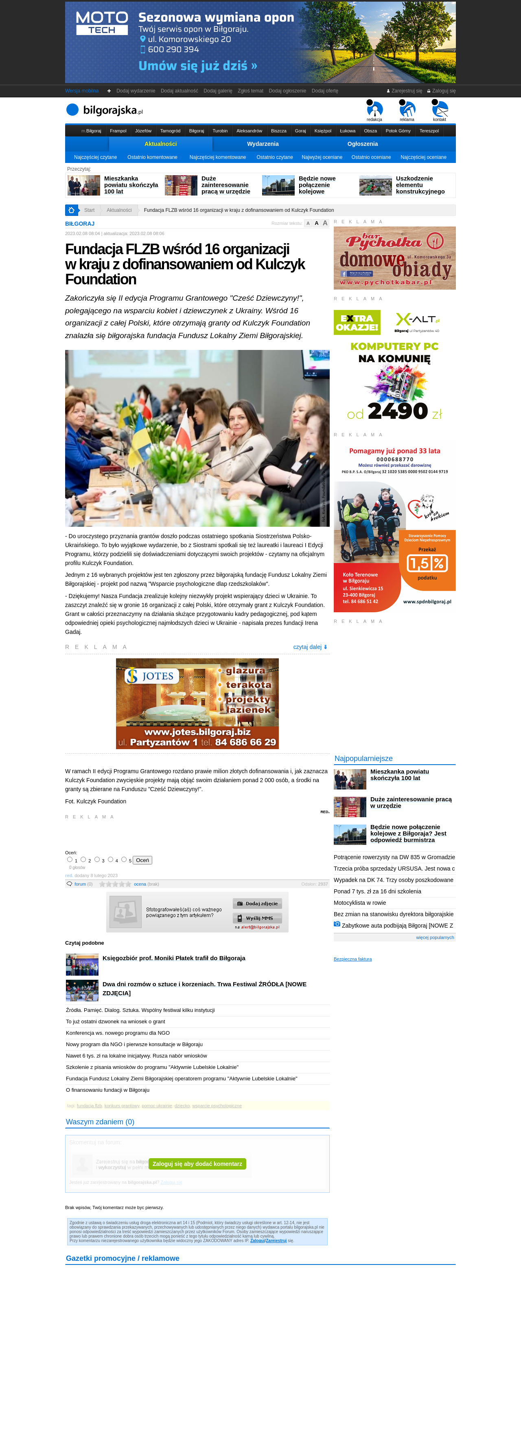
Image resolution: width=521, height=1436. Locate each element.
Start (89, 210)
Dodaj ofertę (325, 91)
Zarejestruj (276, 1240)
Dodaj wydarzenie (136, 91)
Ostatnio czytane (274, 157)
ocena (146, 884)
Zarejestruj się (404, 91)
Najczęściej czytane (95, 157)
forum (83, 884)
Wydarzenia (263, 144)
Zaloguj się (441, 91)
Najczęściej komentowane (218, 157)
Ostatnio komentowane (152, 157)
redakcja (374, 110)
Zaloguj (257, 1240)
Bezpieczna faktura (353, 959)
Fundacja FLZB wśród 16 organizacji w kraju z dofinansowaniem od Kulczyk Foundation (239, 210)
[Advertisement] (161, 834)
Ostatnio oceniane (371, 157)
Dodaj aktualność (179, 91)
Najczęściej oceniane (424, 157)
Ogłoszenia (363, 144)
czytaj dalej (310, 647)
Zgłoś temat (250, 91)
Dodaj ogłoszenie (287, 91)
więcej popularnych (435, 937)
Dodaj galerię (218, 91)
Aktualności (160, 144)
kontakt (439, 110)
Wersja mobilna (82, 91)
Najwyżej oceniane (322, 157)
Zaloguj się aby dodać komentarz (197, 1164)
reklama (407, 110)
